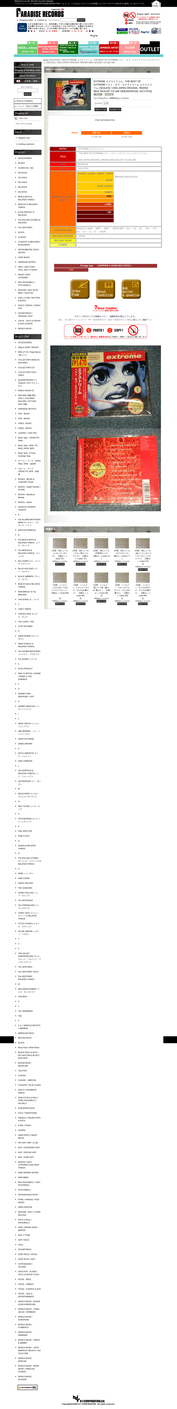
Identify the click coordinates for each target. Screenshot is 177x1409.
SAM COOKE (24, 878)
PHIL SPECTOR (25, 831)
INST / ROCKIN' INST (27, 1152)
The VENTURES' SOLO (28, 972)
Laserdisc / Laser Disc (27, 433)
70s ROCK (22, 178)
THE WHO (22, 997)
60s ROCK (22, 173)
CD (63, 60)
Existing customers (26, 144)
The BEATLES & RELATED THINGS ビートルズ (29, 553)
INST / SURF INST (26, 1157)
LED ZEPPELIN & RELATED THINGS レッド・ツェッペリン (28, 773)
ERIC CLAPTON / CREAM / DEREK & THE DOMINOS (29, 676)
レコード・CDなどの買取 (27, 106)
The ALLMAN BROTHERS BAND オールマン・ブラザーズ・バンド (29, 522)
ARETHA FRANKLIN (27, 530)
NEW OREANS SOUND (28, 1173)
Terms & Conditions (24, 101)
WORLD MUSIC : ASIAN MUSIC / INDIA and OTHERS (28, 1369)
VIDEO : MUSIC (25, 423)
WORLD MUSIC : (25, 328)
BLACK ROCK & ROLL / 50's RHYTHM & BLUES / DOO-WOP (29, 1055)
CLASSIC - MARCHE (27, 1080)
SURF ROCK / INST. (27, 1259)
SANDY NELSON (25, 883)
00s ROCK (22, 192)
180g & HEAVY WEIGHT (28, 347)
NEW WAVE (23, 1177)
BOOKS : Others (25, 502)
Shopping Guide (26, 20)
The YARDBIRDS (25, 1011)
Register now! (24, 138)
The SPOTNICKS (25, 900)
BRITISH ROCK (25, 1038)
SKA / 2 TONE (24, 1235)
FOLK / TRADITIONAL (27, 1113)
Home (45, 60)
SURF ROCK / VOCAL (27, 1254)
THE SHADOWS (25, 888)
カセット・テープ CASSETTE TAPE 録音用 (28, 471)
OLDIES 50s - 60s (26, 168)
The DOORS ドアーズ (27, 659)
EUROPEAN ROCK (26, 1108)
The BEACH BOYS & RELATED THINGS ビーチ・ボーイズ (29, 543)
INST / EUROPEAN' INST (29, 1147)
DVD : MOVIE (24, 418)
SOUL (20, 1245)
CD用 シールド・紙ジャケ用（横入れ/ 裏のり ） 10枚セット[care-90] (101, 590)
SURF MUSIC (24, 257)
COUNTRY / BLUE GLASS (29, 1085)
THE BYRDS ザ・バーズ (28, 599)
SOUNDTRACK (24, 1249)
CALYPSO (22, 1071)
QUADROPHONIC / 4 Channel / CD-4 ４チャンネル (28, 383)
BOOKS (21, 163)
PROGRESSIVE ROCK (28, 1195)
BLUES (21, 232)
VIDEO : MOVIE (25, 428)
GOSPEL (22, 1130)
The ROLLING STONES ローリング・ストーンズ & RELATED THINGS (29, 861)
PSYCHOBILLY (24, 1190)
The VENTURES (25, 227)
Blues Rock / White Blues (29, 1047)
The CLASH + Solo (26, 622)
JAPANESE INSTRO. (27, 262)
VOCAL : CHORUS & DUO (29, 1289)
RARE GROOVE (25, 1207)
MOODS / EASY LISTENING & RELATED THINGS (28, 1165)
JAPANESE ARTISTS (27, 409)
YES (20, 1016)
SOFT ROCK (23, 1240)
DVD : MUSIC (24, 414)
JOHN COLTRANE (26, 739)
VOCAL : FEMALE (26, 1284)
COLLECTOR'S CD (26, 367)
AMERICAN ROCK (26, 1033)
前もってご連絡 (140, 320)
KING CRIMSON (25, 761)
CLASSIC (22, 237)
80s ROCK (22, 182)
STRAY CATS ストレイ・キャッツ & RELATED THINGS (29, 916)
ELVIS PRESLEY (25, 669)
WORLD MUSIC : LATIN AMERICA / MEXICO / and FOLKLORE (29, 1350)
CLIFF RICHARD (25, 626)
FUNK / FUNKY (24, 1125)
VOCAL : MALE (24, 1279)
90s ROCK (22, 187)
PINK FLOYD (23, 836)
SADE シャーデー (25, 873)
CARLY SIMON (24, 609)
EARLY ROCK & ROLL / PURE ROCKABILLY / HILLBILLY (28, 1101)
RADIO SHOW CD (26, 390)
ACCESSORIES (25, 158)
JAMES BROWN (25, 744)
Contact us (41, 20)
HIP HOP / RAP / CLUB (28, 1143)
